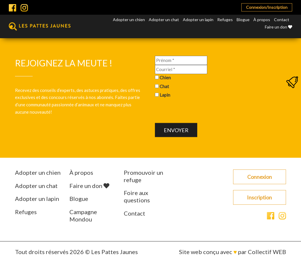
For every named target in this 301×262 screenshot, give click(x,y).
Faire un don (278, 26)
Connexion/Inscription (266, 7)
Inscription (259, 197)
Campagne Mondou (83, 215)
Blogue (243, 19)
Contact (281, 19)
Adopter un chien (129, 19)
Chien (165, 77)
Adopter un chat (164, 19)
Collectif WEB (267, 251)
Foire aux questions (137, 196)
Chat (164, 86)
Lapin (165, 95)
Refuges (225, 19)
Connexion (259, 177)
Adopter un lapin (198, 19)
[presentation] (199, 111)
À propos (261, 19)
